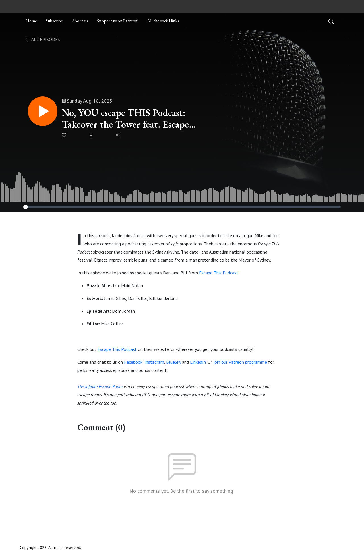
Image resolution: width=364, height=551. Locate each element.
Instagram (154, 362)
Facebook (133, 362)
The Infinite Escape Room (100, 386)
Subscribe (54, 21)
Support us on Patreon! (117, 21)
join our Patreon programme (240, 362)
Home (31, 21)
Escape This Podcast (218, 273)
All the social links (163, 21)
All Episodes (42, 39)
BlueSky (173, 362)
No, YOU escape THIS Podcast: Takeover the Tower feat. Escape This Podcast (125, 118)
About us (80, 21)
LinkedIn (198, 362)
